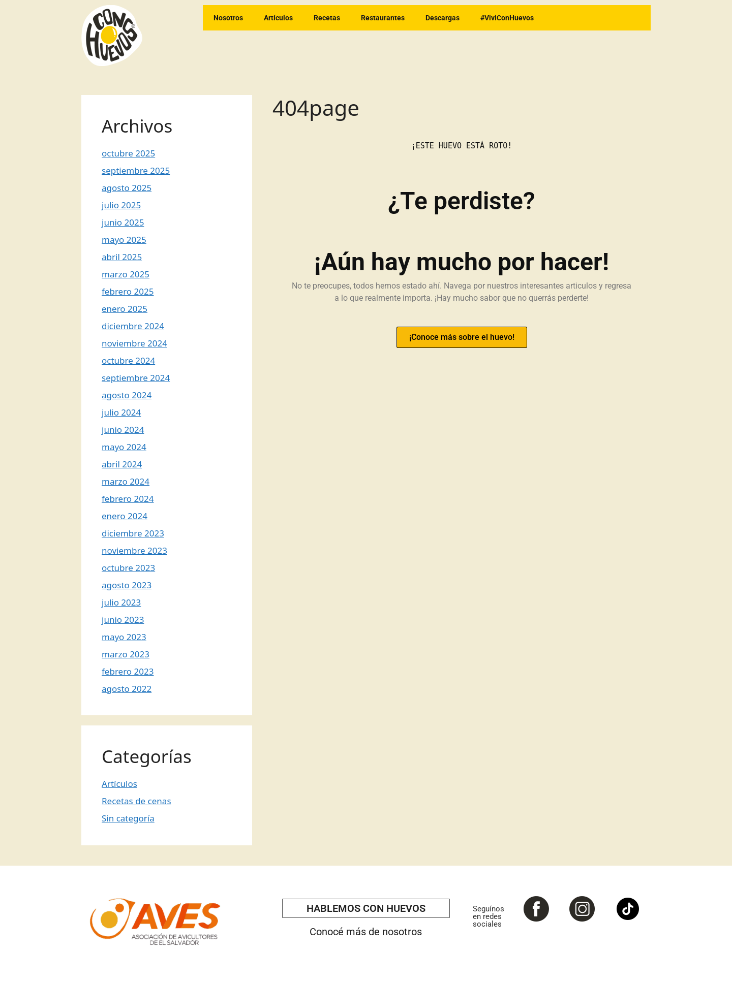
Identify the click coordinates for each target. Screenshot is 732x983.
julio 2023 (121, 602)
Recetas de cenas (136, 801)
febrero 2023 (128, 671)
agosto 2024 (126, 395)
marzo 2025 (125, 274)
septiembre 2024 (136, 378)
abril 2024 (122, 464)
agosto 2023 (126, 585)
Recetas (327, 18)
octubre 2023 (128, 568)
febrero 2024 (128, 498)
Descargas (442, 18)
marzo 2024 (125, 481)
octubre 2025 (128, 153)
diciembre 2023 (133, 533)
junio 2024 (123, 429)
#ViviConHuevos (507, 18)
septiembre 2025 (136, 170)
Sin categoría (128, 818)
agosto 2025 (126, 188)
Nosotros (228, 18)
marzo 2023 (125, 654)
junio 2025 (123, 222)
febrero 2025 (128, 291)
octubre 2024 (128, 360)
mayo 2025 (124, 239)
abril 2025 (122, 257)
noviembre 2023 (134, 550)
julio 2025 (121, 205)
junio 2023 (123, 619)
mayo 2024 (124, 447)
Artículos (278, 18)
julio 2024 (121, 412)
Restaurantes (383, 18)
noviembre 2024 (134, 343)
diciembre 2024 (133, 326)
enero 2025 (124, 308)
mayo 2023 (124, 637)
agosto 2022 (126, 688)
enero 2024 (124, 516)
